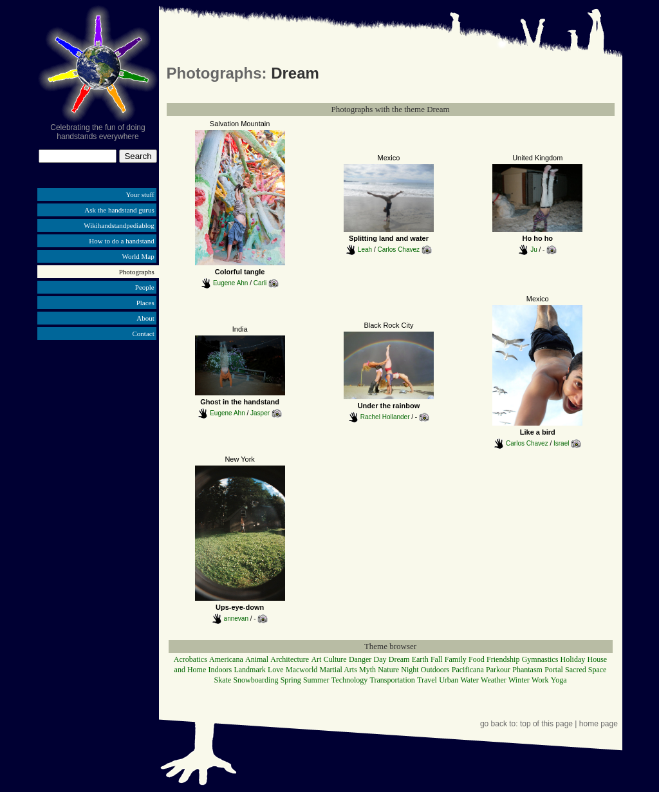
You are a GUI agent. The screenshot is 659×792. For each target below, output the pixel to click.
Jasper (260, 413)
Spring (291, 679)
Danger (360, 659)
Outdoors (435, 669)
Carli (260, 283)
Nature (388, 669)
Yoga (559, 679)
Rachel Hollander (385, 416)
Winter (519, 679)
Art (316, 659)
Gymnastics (540, 659)
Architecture (289, 659)
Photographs (136, 272)
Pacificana (468, 669)
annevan (236, 617)
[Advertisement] (97, 443)
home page (598, 723)
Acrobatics (190, 659)
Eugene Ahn (230, 283)
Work (540, 679)
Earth (420, 659)
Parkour (498, 669)
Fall (437, 659)
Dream (399, 659)
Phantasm (527, 669)
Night (409, 669)
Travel (427, 679)
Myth (367, 669)
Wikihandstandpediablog (119, 225)
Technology (349, 679)
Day (380, 659)
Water (469, 679)
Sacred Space (585, 669)
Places (145, 302)
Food (477, 659)
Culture (335, 659)
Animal (256, 659)
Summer (316, 679)
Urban (448, 679)
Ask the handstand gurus (119, 210)
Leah (365, 248)
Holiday (573, 659)
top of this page (546, 723)
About (145, 318)
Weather (493, 679)
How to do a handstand (121, 241)
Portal (553, 669)
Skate (222, 679)
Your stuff (140, 194)
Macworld (301, 669)
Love (276, 669)
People (144, 287)
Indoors (220, 669)
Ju (533, 248)
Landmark (249, 669)
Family (456, 659)
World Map (138, 256)
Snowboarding (255, 679)
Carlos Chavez (398, 248)
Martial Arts (338, 669)
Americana (226, 659)
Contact (143, 333)
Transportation (392, 679)
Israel (561, 442)
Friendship (503, 659)
